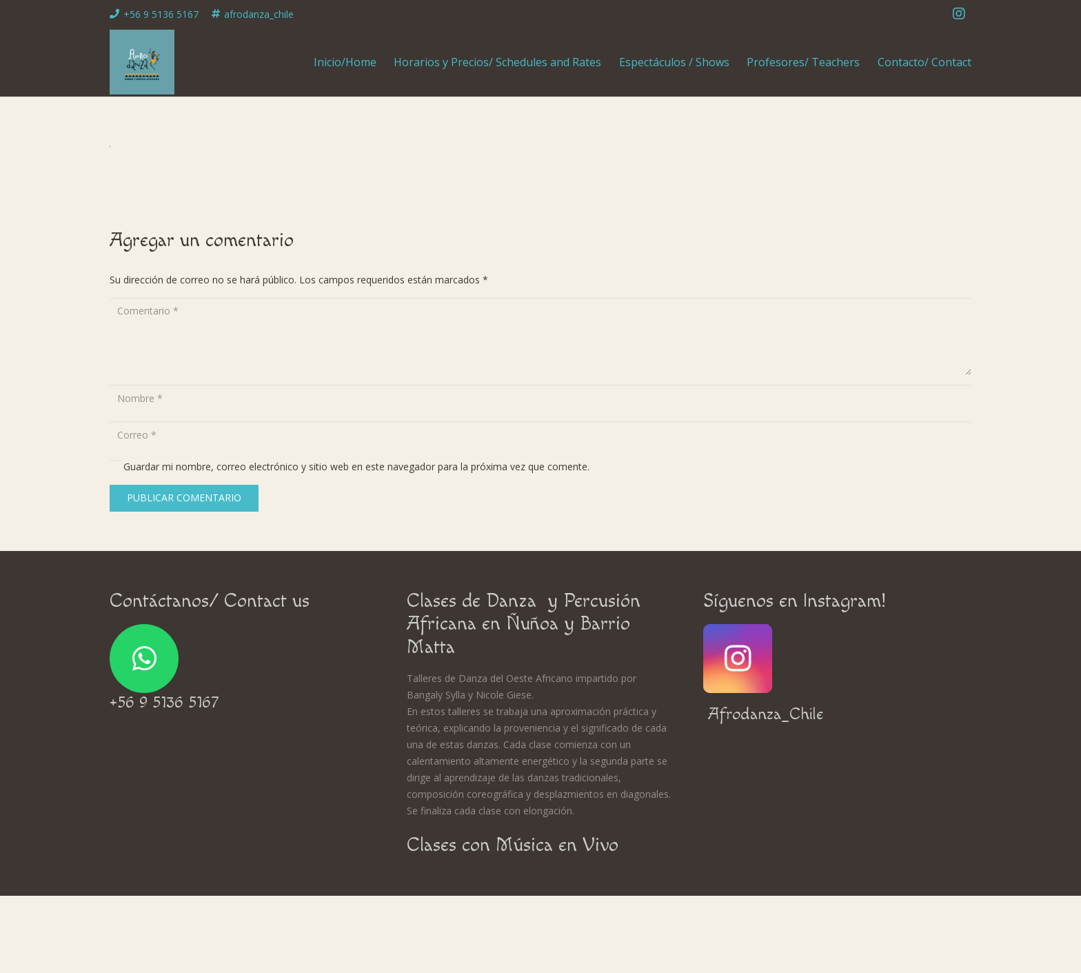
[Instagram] (959, 13)
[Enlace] (142, 62)
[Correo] (540, 434)
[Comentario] (540, 336)
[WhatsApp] (144, 658)
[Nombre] (540, 398)
